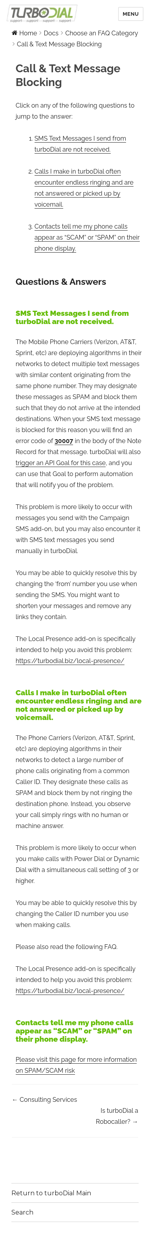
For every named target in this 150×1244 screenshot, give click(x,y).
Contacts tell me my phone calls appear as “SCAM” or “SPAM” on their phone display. (87, 237)
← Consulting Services (44, 1099)
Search (22, 1212)
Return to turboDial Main (51, 1193)
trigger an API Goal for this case (61, 463)
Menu (131, 14)
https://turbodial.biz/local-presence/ (70, 661)
